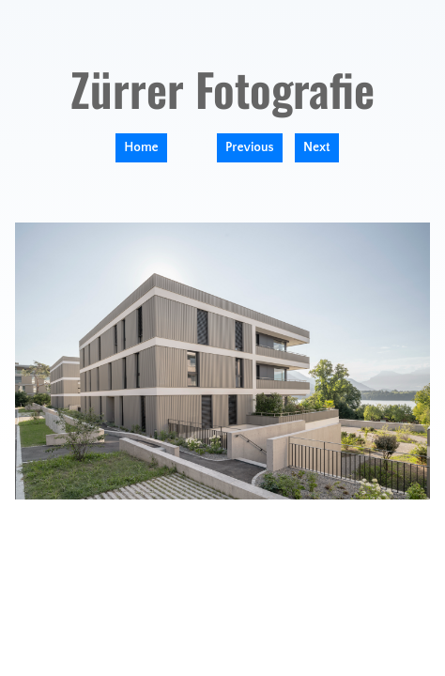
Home (141, 147)
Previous (249, 147)
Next (316, 147)
